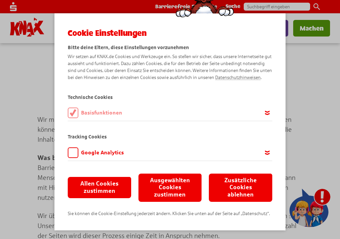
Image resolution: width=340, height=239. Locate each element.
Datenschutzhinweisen (238, 77)
